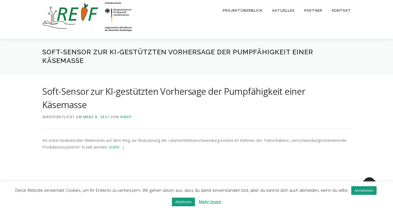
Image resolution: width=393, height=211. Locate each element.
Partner (313, 10)
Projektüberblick (243, 10)
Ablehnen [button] (183, 201)
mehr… (116, 147)
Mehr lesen (210, 201)
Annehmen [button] (364, 190)
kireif (126, 117)
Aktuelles (283, 10)
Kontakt (341, 10)
